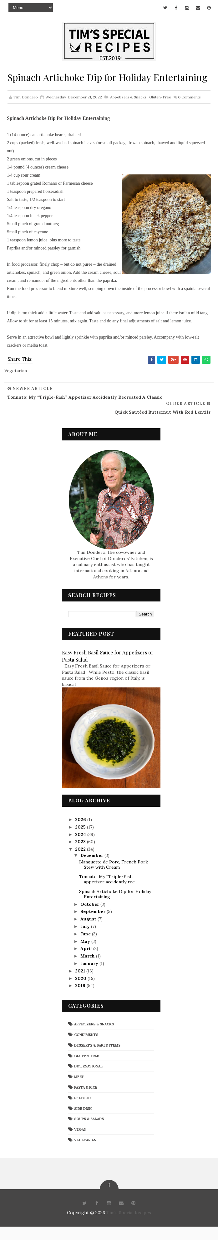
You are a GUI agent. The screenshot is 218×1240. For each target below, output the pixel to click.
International (88, 1079)
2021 (80, 984)
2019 (81, 999)
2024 (81, 848)
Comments (189, 110)
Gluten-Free (160, 110)
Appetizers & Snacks (128, 110)
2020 (81, 991)
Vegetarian (85, 1153)
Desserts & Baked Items (97, 1059)
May (85, 954)
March (88, 969)
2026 (81, 833)
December (92, 869)
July (85, 940)
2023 (81, 855)
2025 (81, 840)
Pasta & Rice (85, 1101)
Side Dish (83, 1121)
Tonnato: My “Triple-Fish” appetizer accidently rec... (108, 892)
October (90, 917)
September (93, 925)
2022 (81, 862)
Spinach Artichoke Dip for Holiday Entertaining (115, 907)
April (86, 962)
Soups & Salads (89, 1132)
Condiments (86, 1048)
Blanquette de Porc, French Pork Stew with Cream (113, 877)
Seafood (82, 1111)
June (86, 947)
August (89, 932)
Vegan (80, 1143)
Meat (79, 1090)
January (89, 977)
